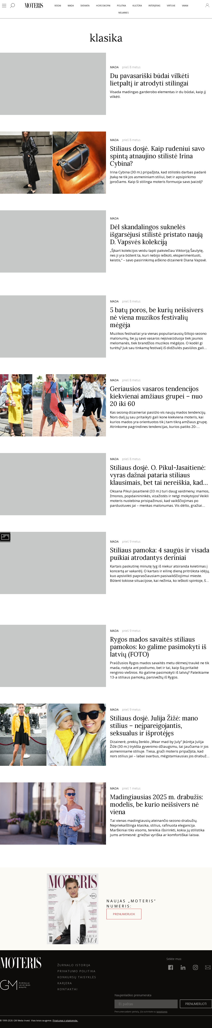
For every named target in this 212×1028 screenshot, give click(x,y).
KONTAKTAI (67, 989)
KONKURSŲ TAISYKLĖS (76, 977)
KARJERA (64, 983)
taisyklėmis (162, 1011)
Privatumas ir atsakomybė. (65, 1020)
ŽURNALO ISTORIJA (73, 965)
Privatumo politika (76, 971)
